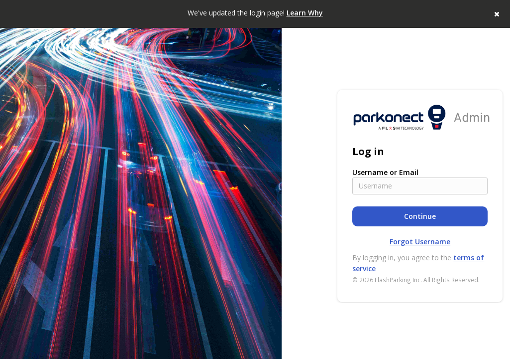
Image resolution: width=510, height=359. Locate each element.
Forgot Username (420, 241)
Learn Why (305, 12)
